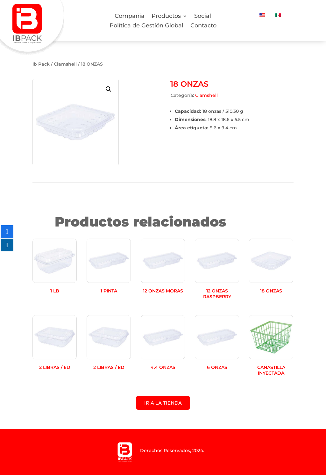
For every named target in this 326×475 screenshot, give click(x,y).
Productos (166, 16)
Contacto (203, 26)
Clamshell (65, 64)
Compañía (130, 16)
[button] (108, 89)
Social (202, 16)
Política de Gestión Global (146, 26)
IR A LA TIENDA (163, 403)
